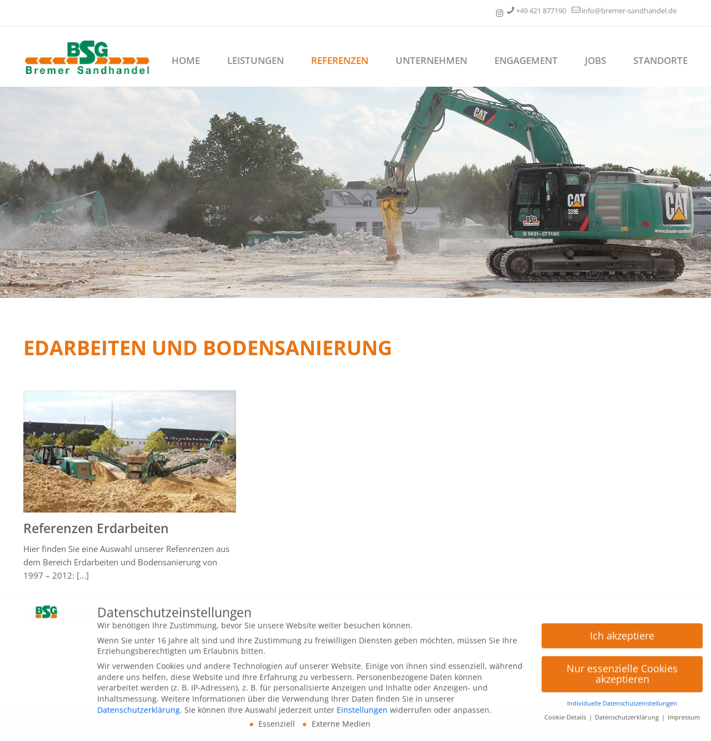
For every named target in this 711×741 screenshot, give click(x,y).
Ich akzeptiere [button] (622, 638)
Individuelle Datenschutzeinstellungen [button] (622, 706)
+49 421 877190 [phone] (541, 11)
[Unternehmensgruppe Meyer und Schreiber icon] (499, 12)
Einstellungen (362, 713)
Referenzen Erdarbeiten (96, 528)
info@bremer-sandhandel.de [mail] (629, 11)
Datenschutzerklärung (138, 713)
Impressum (684, 720)
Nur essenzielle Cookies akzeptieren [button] (622, 677)
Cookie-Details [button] (566, 720)
